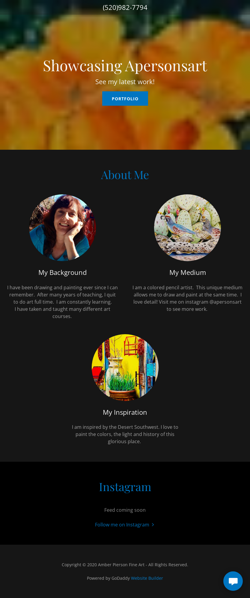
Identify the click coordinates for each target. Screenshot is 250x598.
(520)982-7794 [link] (125, 7)
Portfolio (125, 99)
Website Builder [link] (147, 578)
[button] (125, 524)
